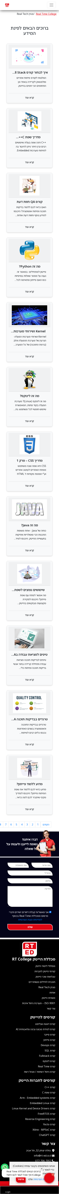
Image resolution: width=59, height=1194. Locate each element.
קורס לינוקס (49, 1061)
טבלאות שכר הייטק (45, 976)
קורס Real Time (46, 1066)
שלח (30, 927)
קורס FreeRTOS (46, 1113)
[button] (49, 1178)
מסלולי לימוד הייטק (45, 966)
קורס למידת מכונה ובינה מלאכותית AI (35, 1029)
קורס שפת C (48, 1092)
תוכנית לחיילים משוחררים (42, 982)
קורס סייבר (49, 1034)
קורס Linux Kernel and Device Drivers (33, 1108)
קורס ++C (50, 1087)
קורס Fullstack (47, 1055)
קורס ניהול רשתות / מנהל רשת (39, 1071)
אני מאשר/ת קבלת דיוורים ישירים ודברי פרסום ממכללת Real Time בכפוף (30, 915)
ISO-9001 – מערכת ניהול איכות (38, 1003)
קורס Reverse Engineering (40, 1119)
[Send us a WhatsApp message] (5, 1167)
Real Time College (46, 14)
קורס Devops (48, 1045)
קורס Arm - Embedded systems (37, 1098)
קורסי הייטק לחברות (44, 971)
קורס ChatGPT (47, 1135)
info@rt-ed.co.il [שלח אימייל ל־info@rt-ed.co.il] (42, 1155)
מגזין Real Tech (46, 987)
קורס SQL (50, 1050)
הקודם (46, 824)
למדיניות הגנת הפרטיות (30, 919)
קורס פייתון (49, 1040)
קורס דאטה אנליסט (45, 1024)
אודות (52, 992)
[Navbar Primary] (51, 5)
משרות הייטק (48, 998)
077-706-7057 (43, 1160)
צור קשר (51, 1008)
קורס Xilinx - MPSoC (44, 1129)
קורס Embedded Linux (42, 1103)
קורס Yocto (49, 1124)
